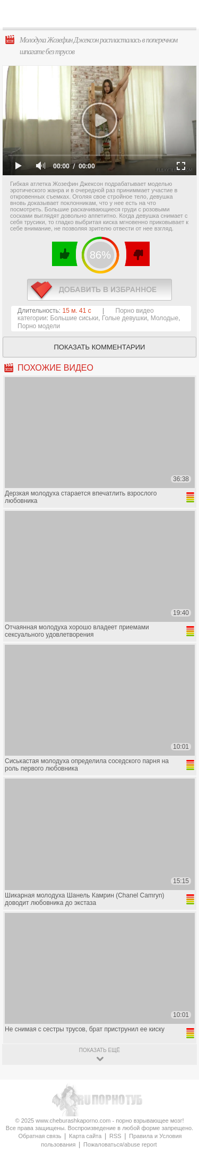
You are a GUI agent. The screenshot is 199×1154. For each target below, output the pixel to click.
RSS (115, 1136)
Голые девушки (124, 318)
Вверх (178, 1082)
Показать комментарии (99, 347)
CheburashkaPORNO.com (102, 16)
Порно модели (39, 326)
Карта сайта (85, 1136)
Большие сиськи (74, 318)
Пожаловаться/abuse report (120, 1144)
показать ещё (99, 1050)
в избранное (99, 290)
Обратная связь (39, 1136)
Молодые (164, 318)
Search (182, 14)
